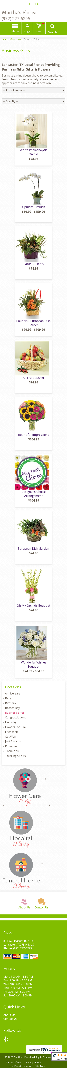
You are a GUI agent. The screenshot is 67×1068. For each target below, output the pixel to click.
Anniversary (12, 693)
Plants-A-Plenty (33, 264)
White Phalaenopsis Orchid (33, 152)
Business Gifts (14, 713)
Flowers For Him (15, 727)
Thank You (12, 751)
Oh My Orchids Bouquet (33, 605)
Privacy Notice (33, 1062)
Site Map (40, 1066)
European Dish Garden (33, 548)
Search (52, 32)
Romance (11, 746)
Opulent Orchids (33, 207)
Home (5, 39)
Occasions (15, 39)
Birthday (10, 703)
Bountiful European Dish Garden (33, 323)
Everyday (10, 722)
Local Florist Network (19, 1066)
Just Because (13, 741)
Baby (8, 698)
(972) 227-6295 (16, 18)
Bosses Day (12, 708)
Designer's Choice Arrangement (34, 494)
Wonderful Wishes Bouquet (33, 664)
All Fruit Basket (33, 378)
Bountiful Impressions (33, 435)
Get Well (10, 736)
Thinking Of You (15, 756)
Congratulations (15, 717)
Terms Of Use (13, 1062)
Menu (15, 31)
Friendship (11, 732)
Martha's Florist (19, 13)
